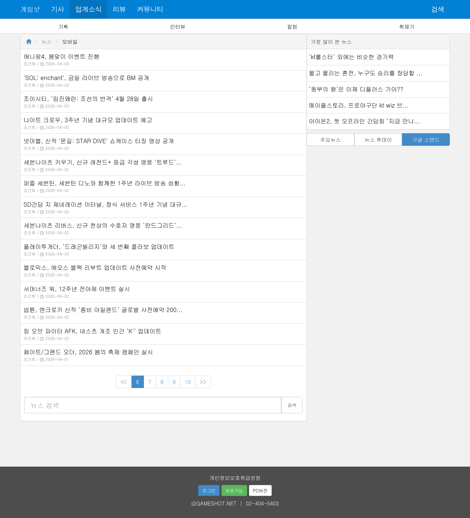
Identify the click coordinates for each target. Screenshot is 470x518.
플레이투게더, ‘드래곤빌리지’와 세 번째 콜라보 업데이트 (99, 246)
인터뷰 (177, 26)
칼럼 (292, 26)
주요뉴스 (330, 139)
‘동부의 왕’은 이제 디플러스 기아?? (356, 89)
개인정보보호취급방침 (235, 477)
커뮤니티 (150, 9)
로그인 (209, 490)
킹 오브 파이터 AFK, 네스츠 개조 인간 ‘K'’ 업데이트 (92, 331)
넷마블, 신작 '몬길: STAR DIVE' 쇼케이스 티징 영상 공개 (99, 141)
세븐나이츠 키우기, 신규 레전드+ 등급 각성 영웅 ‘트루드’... (103, 162)
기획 (63, 26)
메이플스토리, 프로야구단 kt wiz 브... (359, 105)
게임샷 (30, 9)
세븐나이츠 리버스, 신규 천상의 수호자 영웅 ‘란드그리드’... (103, 225)
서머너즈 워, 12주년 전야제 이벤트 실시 (77, 289)
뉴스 (46, 41)
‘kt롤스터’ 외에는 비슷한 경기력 (351, 56)
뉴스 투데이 (378, 139)
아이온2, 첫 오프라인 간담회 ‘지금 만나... (364, 121)
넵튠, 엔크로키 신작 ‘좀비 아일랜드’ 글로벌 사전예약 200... (103, 309)
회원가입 (234, 490)
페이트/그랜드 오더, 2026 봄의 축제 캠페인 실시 (88, 352)
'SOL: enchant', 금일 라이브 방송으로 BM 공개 (86, 77)
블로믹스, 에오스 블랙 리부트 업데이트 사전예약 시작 (95, 267)
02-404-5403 (262, 503)
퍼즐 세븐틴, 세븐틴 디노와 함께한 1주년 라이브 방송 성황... (104, 183)
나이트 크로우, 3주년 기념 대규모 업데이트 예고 (88, 120)
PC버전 (260, 490)
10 (188, 381)
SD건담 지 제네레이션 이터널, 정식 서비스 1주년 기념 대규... (106, 204)
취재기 (407, 26)
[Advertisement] (235, 441)
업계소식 (88, 9)
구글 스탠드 (426, 139)
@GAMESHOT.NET (213, 503)
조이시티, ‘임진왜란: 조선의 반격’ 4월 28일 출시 (88, 98)
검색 (437, 9)
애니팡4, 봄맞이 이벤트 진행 (62, 56)
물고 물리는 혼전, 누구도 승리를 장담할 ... (365, 73)
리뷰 (119, 9)
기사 (57, 9)
